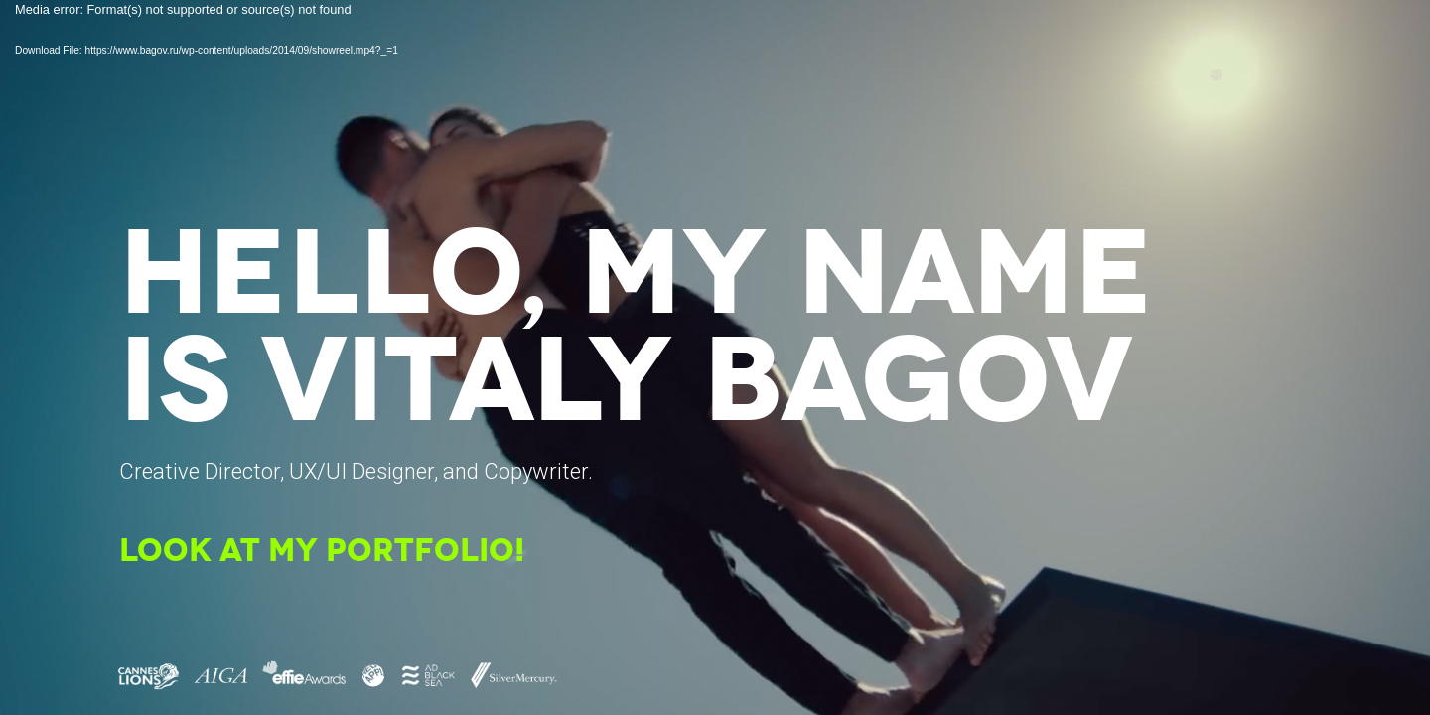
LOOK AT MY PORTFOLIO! (321, 552)
